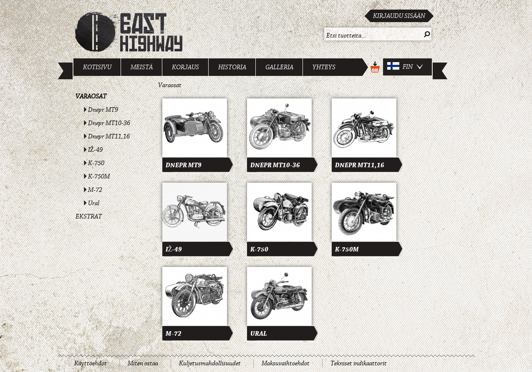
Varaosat (91, 96)
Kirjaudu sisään (399, 16)
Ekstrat (89, 216)
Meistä (142, 67)
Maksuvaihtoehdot (286, 363)
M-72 (95, 190)
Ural (93, 203)
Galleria (279, 67)
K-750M (99, 176)
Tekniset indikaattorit (358, 363)
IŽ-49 (95, 149)
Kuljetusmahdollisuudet (210, 363)
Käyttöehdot (90, 363)
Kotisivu (97, 67)
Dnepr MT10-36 (109, 123)
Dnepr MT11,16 (109, 136)
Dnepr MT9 (103, 109)
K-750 (96, 163)
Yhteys (324, 67)
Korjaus (185, 67)
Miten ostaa (143, 363)
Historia (232, 67)
